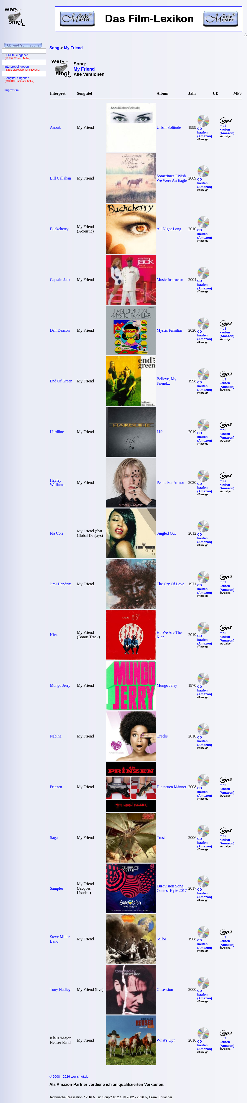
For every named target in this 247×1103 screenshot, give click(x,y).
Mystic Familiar (169, 330)
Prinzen (56, 787)
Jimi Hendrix (60, 584)
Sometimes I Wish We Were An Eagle (172, 178)
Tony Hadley (60, 989)
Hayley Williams (57, 482)
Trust (161, 837)
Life (160, 432)
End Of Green (61, 381)
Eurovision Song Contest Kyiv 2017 (172, 888)
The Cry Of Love (170, 584)
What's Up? (166, 1040)
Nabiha (55, 736)
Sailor (161, 939)
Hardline (57, 432)
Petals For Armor (170, 482)
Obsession (165, 989)
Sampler (56, 888)
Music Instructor (170, 279)
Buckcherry (59, 229)
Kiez (53, 635)
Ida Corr (56, 533)
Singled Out (166, 533)
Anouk (55, 127)
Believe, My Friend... (166, 381)
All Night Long (169, 229)
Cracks (162, 736)
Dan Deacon (60, 330)
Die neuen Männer (171, 787)
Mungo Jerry (60, 685)
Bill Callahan (60, 178)
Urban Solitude (169, 127)
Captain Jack (60, 279)
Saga (54, 837)
